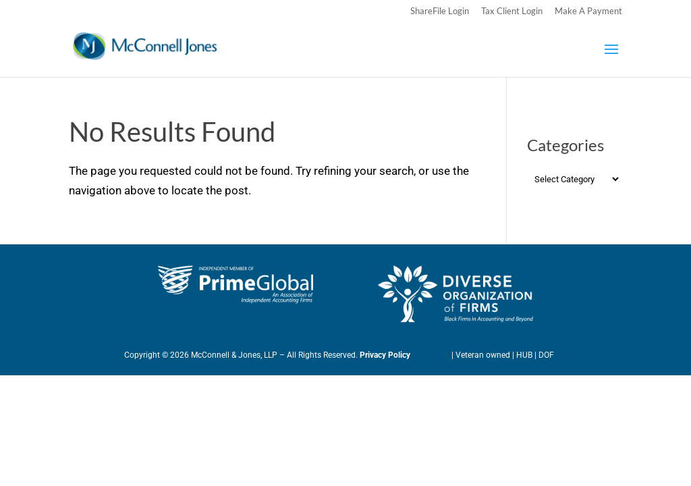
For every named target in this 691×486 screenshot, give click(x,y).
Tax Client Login (512, 11)
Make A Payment (588, 11)
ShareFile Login (439, 11)
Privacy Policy (385, 355)
